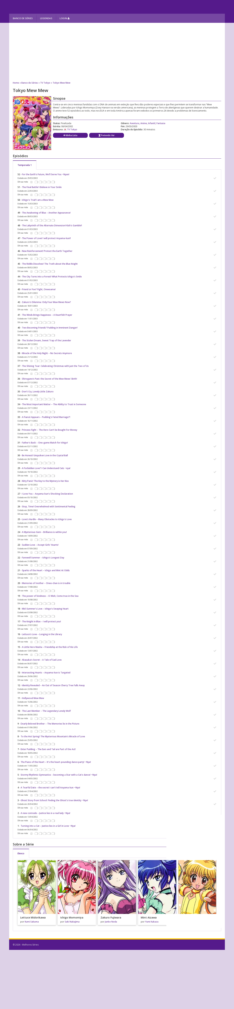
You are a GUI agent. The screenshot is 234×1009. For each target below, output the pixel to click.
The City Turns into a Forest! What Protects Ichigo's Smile (52, 276)
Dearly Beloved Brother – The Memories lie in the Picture (50, 723)
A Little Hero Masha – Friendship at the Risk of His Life (50, 647)
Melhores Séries (42, 7)
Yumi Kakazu (151, 921)
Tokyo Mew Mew (61, 82)
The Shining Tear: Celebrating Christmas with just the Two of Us (55, 366)
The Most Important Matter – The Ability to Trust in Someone (54, 404)
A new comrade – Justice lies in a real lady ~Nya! (45, 813)
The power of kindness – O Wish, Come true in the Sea (50, 595)
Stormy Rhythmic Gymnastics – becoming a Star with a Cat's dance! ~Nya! (59, 774)
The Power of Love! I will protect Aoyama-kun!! (46, 238)
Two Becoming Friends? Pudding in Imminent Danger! (50, 327)
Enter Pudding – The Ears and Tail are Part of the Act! (48, 749)
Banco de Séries (23, 18)
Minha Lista (70, 135)
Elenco (21, 853)
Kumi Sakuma (32, 921)
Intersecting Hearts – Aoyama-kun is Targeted (46, 672)
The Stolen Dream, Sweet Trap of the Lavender (46, 340)
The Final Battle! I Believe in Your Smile (42, 187)
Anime (143, 123)
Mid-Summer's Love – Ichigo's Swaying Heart (45, 608)
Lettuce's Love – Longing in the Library (42, 634)
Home (16, 82)
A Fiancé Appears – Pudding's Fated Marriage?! (46, 417)
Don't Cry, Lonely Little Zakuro (38, 391)
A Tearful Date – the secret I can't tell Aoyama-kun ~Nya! (50, 787)
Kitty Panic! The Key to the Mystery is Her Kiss (45, 481)
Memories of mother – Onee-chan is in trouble (46, 583)
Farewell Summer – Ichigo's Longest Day (43, 557)
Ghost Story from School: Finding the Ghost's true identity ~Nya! (54, 800)
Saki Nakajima (72, 921)
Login (64, 18)
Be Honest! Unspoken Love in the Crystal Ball (45, 455)
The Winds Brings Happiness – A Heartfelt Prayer (47, 314)
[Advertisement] (117, 52)
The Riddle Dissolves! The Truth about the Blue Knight (50, 263)
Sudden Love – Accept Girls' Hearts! (40, 544)
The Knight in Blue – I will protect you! (41, 621)
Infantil (151, 123)
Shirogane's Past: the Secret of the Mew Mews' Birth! (49, 378)
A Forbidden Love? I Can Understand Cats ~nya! (46, 468)
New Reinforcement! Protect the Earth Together (47, 251)
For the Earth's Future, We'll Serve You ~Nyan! (45, 174)
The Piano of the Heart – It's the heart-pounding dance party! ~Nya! (56, 762)
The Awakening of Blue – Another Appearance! (46, 212)
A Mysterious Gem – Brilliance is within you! (44, 532)
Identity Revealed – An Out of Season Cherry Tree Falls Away (53, 685)
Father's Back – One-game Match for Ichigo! (45, 442)
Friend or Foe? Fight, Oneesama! (39, 289)
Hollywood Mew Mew (33, 698)
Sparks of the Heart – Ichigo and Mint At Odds (46, 570)
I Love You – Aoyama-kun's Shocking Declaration (47, 493)
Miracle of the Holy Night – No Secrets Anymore (47, 353)
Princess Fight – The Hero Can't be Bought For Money (49, 429)
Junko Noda (111, 921)
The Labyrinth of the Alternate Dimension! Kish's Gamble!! (52, 225)
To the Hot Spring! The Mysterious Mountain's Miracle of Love (53, 736)
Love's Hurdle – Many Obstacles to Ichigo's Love (47, 519)
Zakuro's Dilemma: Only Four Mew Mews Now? (46, 302)
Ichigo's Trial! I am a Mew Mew (38, 199)
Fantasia (160, 123)
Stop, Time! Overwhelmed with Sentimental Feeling (48, 506)
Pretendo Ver (107, 135)
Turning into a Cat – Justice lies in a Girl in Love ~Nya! (48, 825)
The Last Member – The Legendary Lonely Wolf (46, 710)
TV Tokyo (45, 82)
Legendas (46, 18)
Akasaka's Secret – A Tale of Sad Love (42, 659)
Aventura (134, 123)
